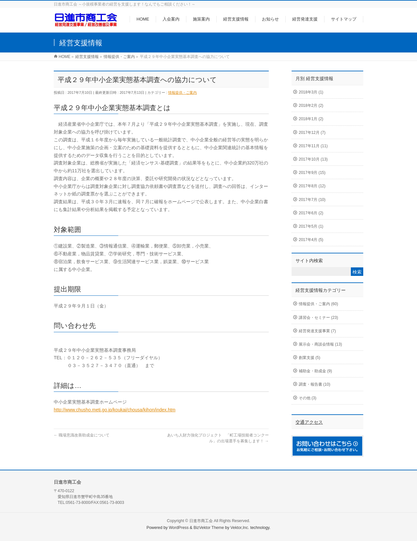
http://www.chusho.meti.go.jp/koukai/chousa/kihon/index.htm (115, 409)
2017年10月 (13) (313, 159)
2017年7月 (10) (312, 199)
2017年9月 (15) (312, 172)
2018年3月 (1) (311, 92)
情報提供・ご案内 (182, 92)
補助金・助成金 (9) (315, 371)
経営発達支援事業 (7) (317, 331)
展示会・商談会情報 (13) (320, 344)
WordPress (179, 527)
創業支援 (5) (309, 357)
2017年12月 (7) (312, 132)
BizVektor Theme (209, 527)
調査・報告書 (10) (314, 384)
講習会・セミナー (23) (318, 317)
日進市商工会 (201, 521)
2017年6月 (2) (311, 213)
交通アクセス (309, 422)
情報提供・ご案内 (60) (318, 304)
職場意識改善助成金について (81, 435)
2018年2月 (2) (311, 105)
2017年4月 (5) (311, 239)
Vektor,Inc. (239, 527)
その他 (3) (307, 398)
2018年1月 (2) (311, 119)
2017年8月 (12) (312, 186)
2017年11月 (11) (313, 146)
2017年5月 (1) (311, 226)
